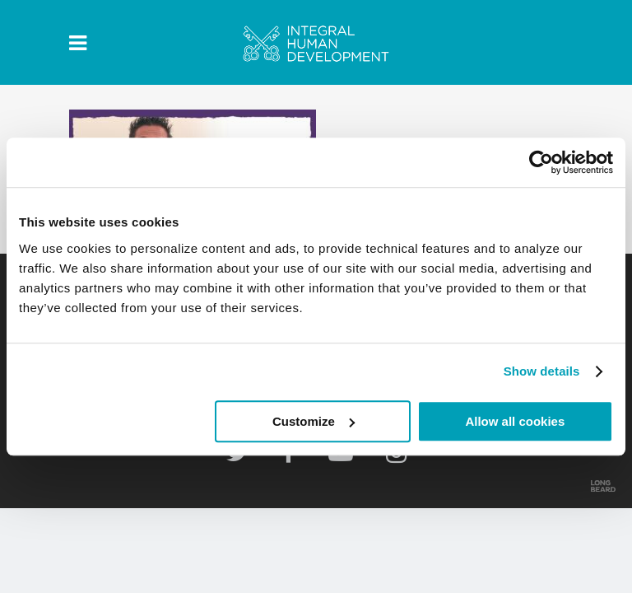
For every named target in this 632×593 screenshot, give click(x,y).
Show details (542, 371)
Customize (313, 421)
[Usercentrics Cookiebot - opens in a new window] (541, 162)
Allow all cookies (515, 421)
